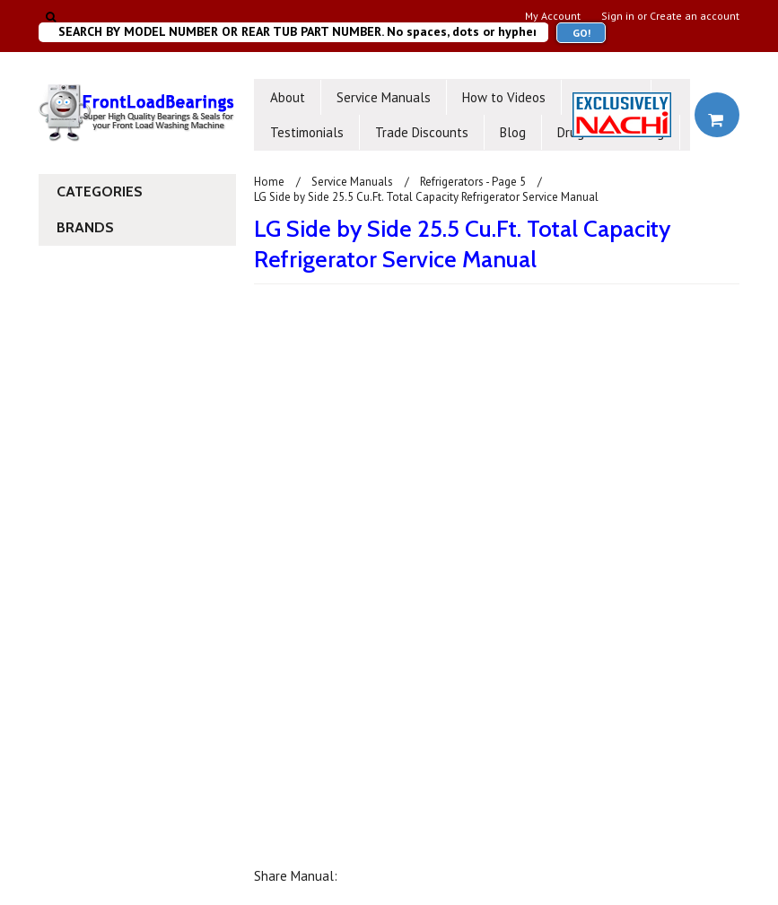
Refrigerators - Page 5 (473, 181)
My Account (553, 16)
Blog (513, 132)
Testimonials (307, 132)
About (287, 97)
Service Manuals (384, 97)
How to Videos (504, 97)
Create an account (694, 16)
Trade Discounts (421, 132)
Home (269, 181)
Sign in (617, 16)
